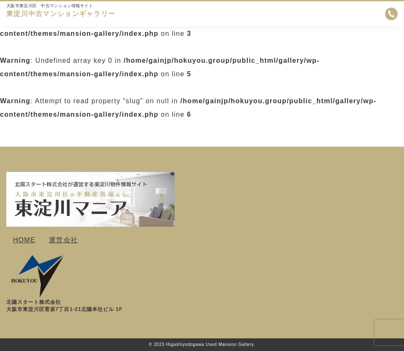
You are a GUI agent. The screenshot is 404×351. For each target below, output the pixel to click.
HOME (24, 240)
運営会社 (63, 240)
